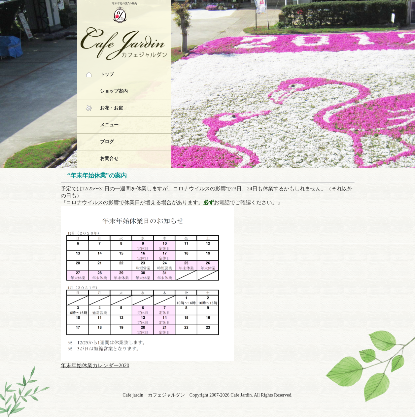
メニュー (109, 124)
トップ (107, 74)
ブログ (107, 141)
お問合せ (109, 158)
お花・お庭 (111, 108)
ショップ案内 (114, 91)
